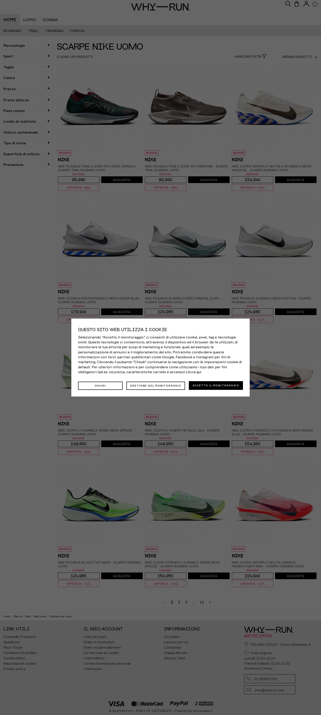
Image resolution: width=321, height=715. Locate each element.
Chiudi (100, 385)
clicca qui (193, 372)
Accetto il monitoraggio (216, 385)
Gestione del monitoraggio (155, 385)
